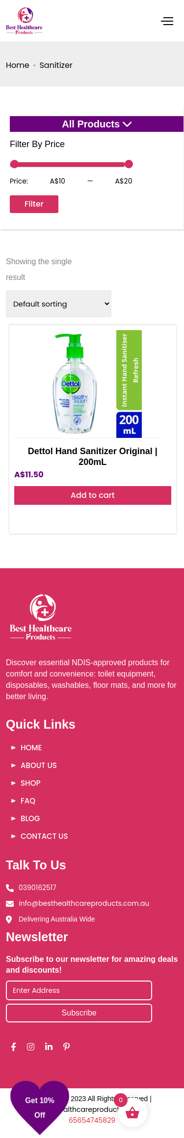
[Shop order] (58, 303)
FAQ (28, 801)
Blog (30, 818)
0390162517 (37, 887)
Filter (34, 204)
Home (17, 65)
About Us (39, 765)
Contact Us (44, 836)
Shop (30, 783)
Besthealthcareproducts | (84, 1109)
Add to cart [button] (93, 495)
